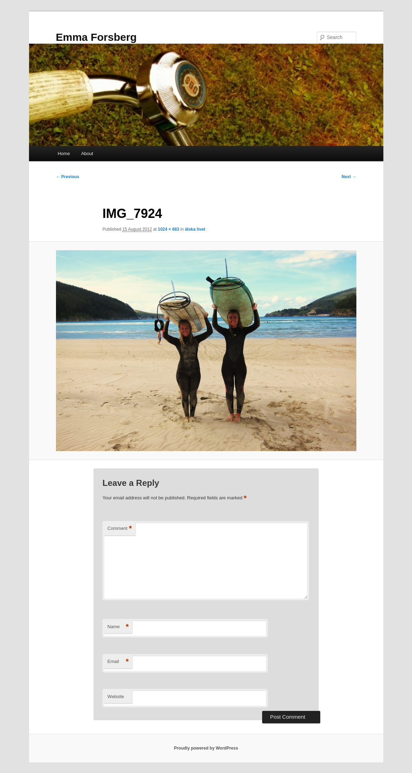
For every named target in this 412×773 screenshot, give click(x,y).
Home (64, 153)
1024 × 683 (168, 229)
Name (118, 627)
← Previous (67, 176)
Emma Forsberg (96, 37)
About (87, 153)
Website (115, 696)
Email (118, 662)
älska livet (195, 229)
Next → (349, 176)
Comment (119, 528)
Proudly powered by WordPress (206, 748)
